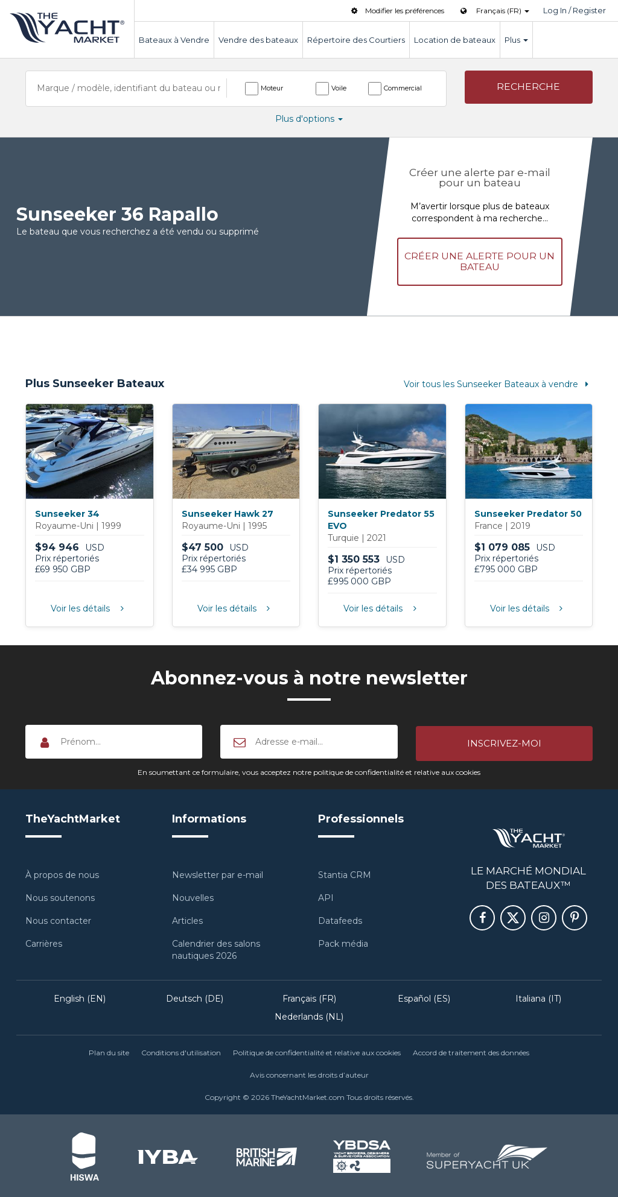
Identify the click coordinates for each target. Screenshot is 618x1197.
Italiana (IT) (538, 996)
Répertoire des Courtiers (356, 40)
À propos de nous (62, 872)
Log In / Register (574, 10)
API (326, 895)
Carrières (43, 941)
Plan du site (109, 1050)
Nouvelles (193, 895)
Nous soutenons (60, 895)
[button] (529, 88)
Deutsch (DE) (194, 996)
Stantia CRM (344, 872)
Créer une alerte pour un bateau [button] (480, 260)
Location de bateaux (454, 40)
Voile (338, 88)
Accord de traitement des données (471, 1050)
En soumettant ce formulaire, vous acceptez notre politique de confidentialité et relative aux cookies (309, 769)
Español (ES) (424, 996)
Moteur (272, 88)
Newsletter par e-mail (217, 872)
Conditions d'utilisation (181, 1050)
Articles (187, 918)
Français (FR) (309, 996)
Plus (516, 40)
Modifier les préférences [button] (396, 10)
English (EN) (80, 996)
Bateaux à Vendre (174, 40)
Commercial (403, 88)
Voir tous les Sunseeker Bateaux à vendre (498, 382)
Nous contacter (58, 918)
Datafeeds (340, 918)
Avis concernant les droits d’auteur (309, 1073)
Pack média (343, 941)
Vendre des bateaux (258, 40)
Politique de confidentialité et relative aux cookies (317, 1050)
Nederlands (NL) (309, 1014)
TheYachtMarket (67, 27)
